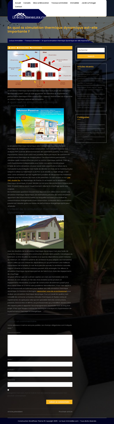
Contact (18, 7)
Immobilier (74, 3)
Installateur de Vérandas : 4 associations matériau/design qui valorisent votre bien (90, 98)
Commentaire (14, 332)
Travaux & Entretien (59, 3)
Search (91, 56)
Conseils (27, 3)
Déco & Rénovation (41, 3)
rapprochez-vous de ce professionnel (52, 291)
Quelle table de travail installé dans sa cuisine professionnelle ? (90, 106)
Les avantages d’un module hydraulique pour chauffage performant (88, 74)
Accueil (18, 3)
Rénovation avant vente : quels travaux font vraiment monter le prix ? (90, 89)
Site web (11, 380)
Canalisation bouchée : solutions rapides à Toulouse (90, 82)
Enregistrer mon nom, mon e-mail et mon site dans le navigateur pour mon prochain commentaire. (37, 394)
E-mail (11, 370)
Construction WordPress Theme (30, 421)
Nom (10, 359)
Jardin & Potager (89, 3)
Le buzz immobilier (16, 41)
